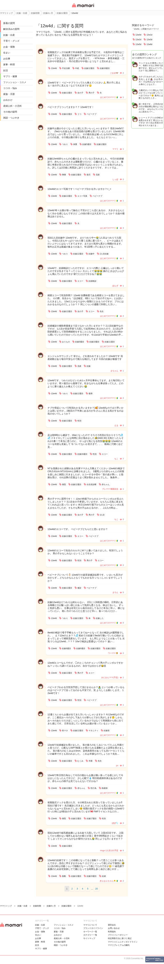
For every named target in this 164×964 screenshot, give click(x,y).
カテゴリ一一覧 (90, 935)
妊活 (5, 70)
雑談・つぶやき (11, 117)
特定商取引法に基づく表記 (120, 938)
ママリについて (90, 925)
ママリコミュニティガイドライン (122, 942)
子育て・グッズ (11, 41)
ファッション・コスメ (14, 82)
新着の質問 (9, 23)
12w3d (149, 39)
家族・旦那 (9, 94)
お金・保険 (9, 46)
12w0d (138, 35)
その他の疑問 (10, 111)
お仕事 (6, 58)
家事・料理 (9, 64)
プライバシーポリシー (118, 935)
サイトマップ (89, 938)
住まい (6, 52)
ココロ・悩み (10, 88)
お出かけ (7, 100)
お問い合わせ (114, 928)
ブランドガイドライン (93, 928)
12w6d (149, 44)
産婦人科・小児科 (12, 106)
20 (96, 888)
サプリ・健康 (10, 76)
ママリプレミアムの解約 (119, 945)
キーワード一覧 (90, 932)
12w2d (138, 39)
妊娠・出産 (9, 35)
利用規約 (112, 932)
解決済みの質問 (11, 29)
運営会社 (112, 925)
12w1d (149, 35)
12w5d (138, 44)
